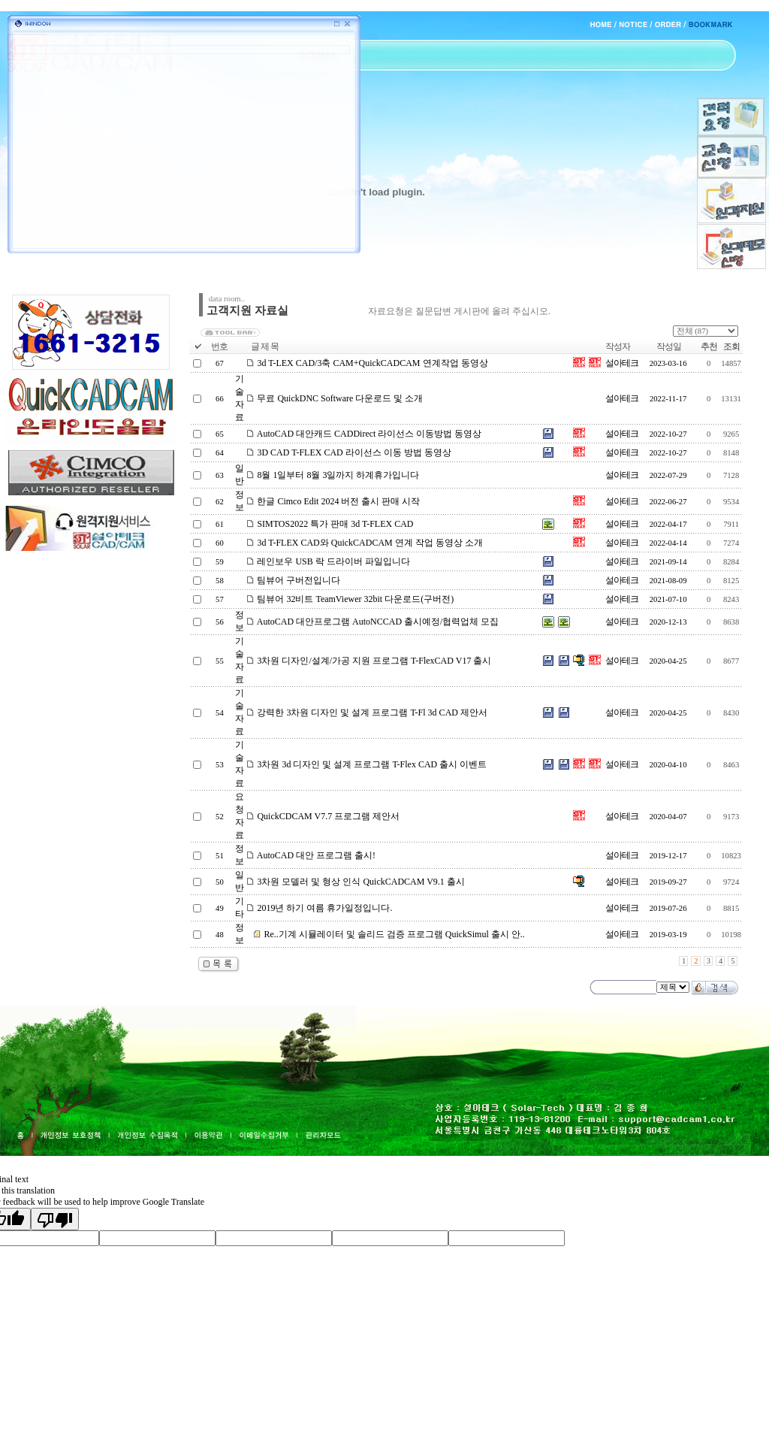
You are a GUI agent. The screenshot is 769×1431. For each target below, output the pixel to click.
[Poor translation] (55, 1219)
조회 (731, 346)
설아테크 (621, 363)
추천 (709, 346)
